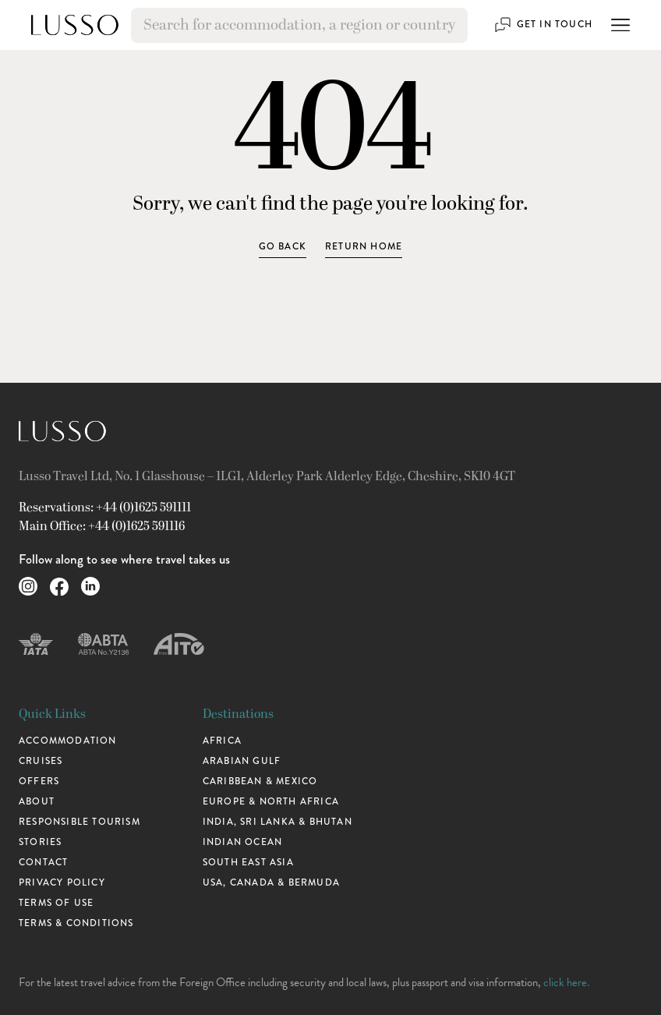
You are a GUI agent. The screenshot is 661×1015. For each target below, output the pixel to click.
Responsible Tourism (79, 822)
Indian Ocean (242, 842)
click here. (566, 982)
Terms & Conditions (76, 923)
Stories (40, 842)
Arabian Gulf (242, 761)
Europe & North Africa (271, 801)
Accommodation (68, 741)
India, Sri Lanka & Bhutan (277, 822)
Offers (39, 781)
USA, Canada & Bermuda (271, 882)
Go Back (282, 246)
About (37, 801)
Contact (43, 862)
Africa (222, 741)
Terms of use (56, 903)
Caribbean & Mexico (260, 781)
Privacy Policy (62, 882)
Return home (363, 246)
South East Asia (248, 862)
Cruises (40, 761)
